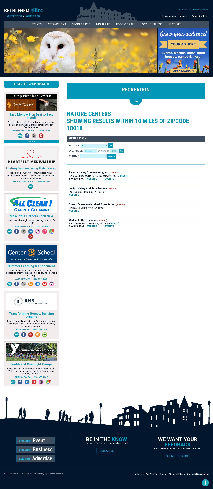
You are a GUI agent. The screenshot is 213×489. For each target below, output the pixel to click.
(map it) (123, 176)
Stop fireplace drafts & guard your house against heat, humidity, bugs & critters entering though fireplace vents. (31, 125)
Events (37, 24)
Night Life (103, 24)
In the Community (168, 16)
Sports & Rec (81, 24)
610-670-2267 (41, 377)
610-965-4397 (76, 226)
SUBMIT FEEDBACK (177, 456)
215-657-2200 (40, 279)
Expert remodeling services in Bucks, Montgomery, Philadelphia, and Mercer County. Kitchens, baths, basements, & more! (31, 323)
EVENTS (109, 178)
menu (136, 101)
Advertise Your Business (31, 84)
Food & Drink (125, 24)
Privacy (181, 474)
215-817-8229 (44, 130)
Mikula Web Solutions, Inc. (21, 474)
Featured (175, 24)
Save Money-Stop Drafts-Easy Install (31, 116)
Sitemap (173, 474)
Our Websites (152, 474)
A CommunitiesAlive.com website (193, 9)
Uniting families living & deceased (31, 168)
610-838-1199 (76, 178)
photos (31, 141)
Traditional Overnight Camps (31, 364)
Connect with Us (199, 16)
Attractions (57, 24)
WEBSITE (92, 178)
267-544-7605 (43, 181)
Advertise (184, 16)
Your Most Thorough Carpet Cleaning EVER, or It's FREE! (31, 221)
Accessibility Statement (198, 474)
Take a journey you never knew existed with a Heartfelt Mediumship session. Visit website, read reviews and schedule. (31, 175)
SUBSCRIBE (107, 450)
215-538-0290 (42, 226)
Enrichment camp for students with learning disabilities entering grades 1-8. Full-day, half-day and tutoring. (31, 273)
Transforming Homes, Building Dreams (31, 315)
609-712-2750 (40, 329)
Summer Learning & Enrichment (31, 266)
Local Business (151, 24)
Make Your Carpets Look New (31, 216)
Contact (164, 474)
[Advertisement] (127, 243)
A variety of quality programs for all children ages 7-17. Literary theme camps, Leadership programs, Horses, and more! (31, 371)
